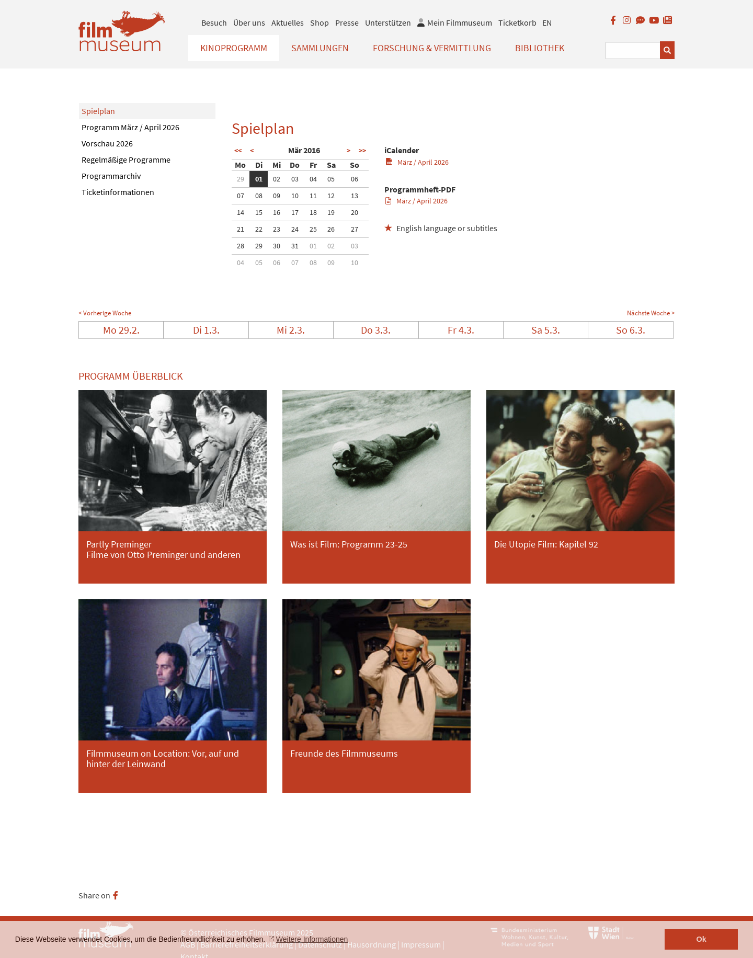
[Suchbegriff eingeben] (633, 50)
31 (295, 245)
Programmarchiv (111, 175)
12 (331, 195)
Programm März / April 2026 (130, 127)
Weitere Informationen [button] (312, 939)
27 (354, 229)
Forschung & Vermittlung (432, 48)
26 (331, 229)
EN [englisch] (547, 22)
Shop (319, 22)
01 (259, 179)
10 (295, 195)
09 (276, 195)
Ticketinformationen (118, 192)
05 (331, 179)
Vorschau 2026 (107, 143)
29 (240, 179)
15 (259, 212)
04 (313, 179)
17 (295, 212)
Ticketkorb (517, 22)
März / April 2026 (417, 162)
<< (238, 150)
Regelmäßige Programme (126, 159)
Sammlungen (320, 48)
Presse (347, 22)
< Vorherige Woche (104, 313)
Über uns (249, 22)
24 (295, 229)
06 (354, 179)
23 (276, 229)
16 (276, 212)
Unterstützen (388, 22)
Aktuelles (287, 22)
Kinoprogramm (233, 48)
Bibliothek (539, 48)
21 (240, 229)
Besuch (214, 22)
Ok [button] (701, 939)
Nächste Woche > (651, 313)
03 (295, 179)
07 (240, 195)
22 (259, 229)
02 (276, 179)
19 (331, 212)
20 (354, 212)
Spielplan (98, 111)
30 (276, 245)
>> (362, 150)
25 (313, 229)
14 (240, 212)
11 (313, 195)
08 (259, 195)
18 (313, 212)
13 (354, 195)
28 (240, 245)
